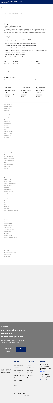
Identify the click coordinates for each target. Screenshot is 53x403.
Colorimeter (6, 110)
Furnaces (6, 172)
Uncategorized (7, 262)
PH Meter (6, 120)
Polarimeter (6, 220)
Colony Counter (7, 108)
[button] (1, 7)
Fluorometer (7, 116)
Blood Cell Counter (8, 106)
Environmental (7, 168)
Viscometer (6, 226)
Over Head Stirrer (8, 260)
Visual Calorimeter (8, 228)
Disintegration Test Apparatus (10, 196)
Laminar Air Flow (7, 140)
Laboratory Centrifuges (9, 149)
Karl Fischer (6, 210)
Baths (6, 87)
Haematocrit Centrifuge (9, 152)
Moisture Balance (8, 216)
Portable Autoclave (8, 246)
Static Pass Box (7, 142)
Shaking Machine (7, 184)
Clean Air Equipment (8, 132)
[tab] (26, 39)
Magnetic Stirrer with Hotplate (10, 258)
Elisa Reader (6, 200)
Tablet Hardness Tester (9, 224)
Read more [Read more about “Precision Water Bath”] (9, 95)
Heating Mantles (7, 174)
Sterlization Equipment (9, 234)
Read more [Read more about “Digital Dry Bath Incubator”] (25, 95)
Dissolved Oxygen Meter (9, 114)
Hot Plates (6, 176)
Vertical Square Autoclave (9, 252)
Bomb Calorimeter (8, 192)
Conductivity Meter (8, 112)
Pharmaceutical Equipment (10, 186)
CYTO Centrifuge (7, 150)
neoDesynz (26, 401)
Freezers (6, 170)
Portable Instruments (8, 222)
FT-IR (5, 206)
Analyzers (6, 130)
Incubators (23, 87)
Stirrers (5, 254)
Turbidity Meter (7, 128)
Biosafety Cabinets (8, 134)
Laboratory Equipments (13, 13)
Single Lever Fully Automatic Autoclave (12, 248)
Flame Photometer (8, 202)
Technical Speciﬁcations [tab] (26, 39)
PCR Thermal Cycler (8, 218)
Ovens (21, 13)
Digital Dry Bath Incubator (26, 91)
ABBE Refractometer (8, 188)
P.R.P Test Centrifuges (8, 158)
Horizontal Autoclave (8, 240)
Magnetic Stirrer (7, 256)
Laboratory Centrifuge (9, 154)
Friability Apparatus (8, 204)
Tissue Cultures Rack (8, 144)
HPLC (5, 208)
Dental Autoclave (7, 236)
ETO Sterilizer (7, 238)
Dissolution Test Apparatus (9, 198)
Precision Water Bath (10, 91)
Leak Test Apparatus (8, 212)
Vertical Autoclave (8, 250)
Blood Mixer (6, 190)
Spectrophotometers (9, 232)
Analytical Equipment (9, 104)
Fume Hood (6, 138)
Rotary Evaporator (8, 182)
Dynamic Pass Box (8, 136)
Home (6, 13)
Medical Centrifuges (8, 156)
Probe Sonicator (7, 124)
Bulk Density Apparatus (9, 194)
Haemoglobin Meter (8, 118)
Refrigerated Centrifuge (9, 160)
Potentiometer (7, 122)
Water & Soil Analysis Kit (9, 230)
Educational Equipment (9, 146)
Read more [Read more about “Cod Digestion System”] (40, 95)
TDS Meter (6, 126)
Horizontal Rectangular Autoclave (11, 242)
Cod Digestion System (41, 87)
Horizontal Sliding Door (9, 244)
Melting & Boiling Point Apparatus (11, 214)
